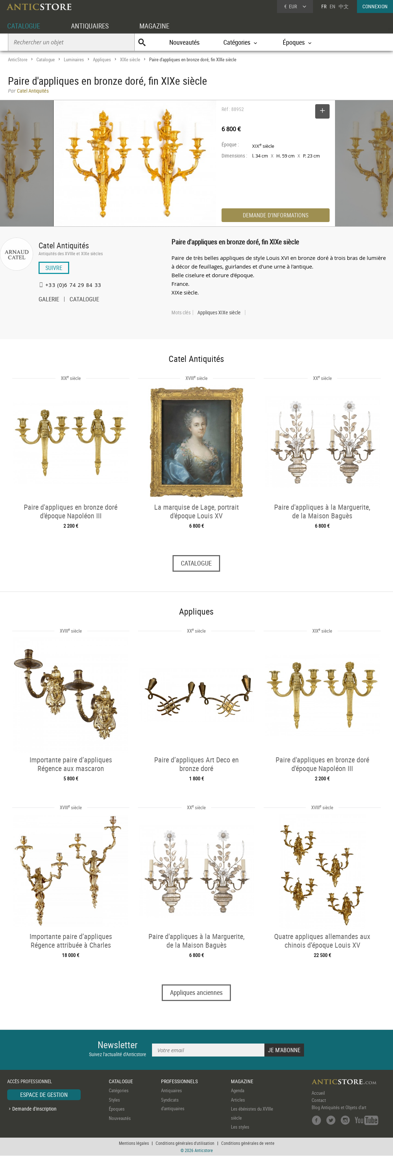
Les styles (240, 1127)
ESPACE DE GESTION (44, 1095)
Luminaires (74, 59)
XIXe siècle (130, 59)
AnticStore (17, 59)
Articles (238, 1100)
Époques (117, 1109)
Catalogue (45, 59)
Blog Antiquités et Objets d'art (339, 1107)
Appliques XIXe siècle (219, 312)
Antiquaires (171, 1091)
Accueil (318, 1093)
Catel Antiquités (64, 245)
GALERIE (49, 300)
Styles (114, 1100)
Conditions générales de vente (247, 1143)
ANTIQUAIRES (93, 26)
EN (332, 6)
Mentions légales (134, 1143)
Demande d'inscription (34, 1109)
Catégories (119, 1091)
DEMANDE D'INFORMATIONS (275, 215)
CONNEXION (375, 6)
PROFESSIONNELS (179, 1081)
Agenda (237, 1091)
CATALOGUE (24, 26)
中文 (344, 6)
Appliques (102, 59)
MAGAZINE (159, 26)
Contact (319, 1100)
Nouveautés (184, 42)
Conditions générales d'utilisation (185, 1143)
